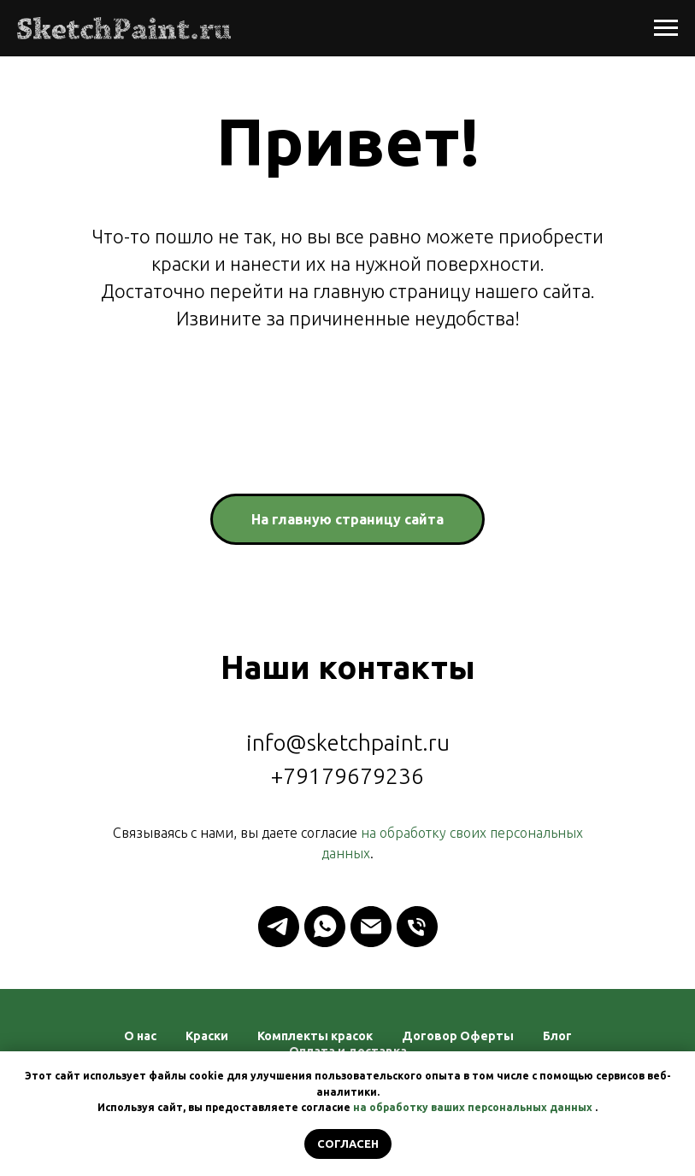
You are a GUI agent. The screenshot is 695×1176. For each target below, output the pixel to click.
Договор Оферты (458, 1036)
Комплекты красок (315, 1036)
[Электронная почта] (371, 926)
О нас (140, 1036)
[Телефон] (417, 926)
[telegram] (278, 926)
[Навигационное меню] (666, 28)
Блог (557, 1036)
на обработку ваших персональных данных (472, 1107)
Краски (207, 1036)
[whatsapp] (324, 926)
